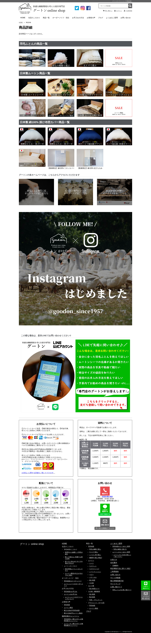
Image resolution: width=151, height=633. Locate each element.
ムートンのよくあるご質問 (121, 552)
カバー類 (91, 586)
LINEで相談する (105, 514)
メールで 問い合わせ (145, 595)
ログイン (118, 11)
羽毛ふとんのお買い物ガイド (121, 590)
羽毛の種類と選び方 (120, 549)
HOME (22, 18)
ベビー (91, 574)
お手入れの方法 (78, 18)
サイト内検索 (115, 578)
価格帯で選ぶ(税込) (95, 557)
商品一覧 (47, 18)
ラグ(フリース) (94, 569)
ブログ (100, 18)
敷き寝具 (92, 597)
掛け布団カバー (94, 588)
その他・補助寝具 (94, 591)
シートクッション (95, 572)
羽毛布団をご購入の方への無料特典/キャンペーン (73, 620)
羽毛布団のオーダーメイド (73, 581)
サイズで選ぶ (93, 552)
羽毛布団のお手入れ (70, 591)
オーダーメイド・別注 (60, 18)
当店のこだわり (34, 18)
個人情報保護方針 (117, 581)
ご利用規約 (114, 571)
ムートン (91, 560)
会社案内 (113, 563)
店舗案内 (115, 565)
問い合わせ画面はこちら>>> (105, 528)
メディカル (93, 577)
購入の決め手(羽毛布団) (72, 610)
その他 (91, 583)
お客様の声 (91, 18)
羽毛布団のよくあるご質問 (121, 546)
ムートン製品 (68, 607)
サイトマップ (115, 584)
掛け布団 (92, 580)
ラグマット (93, 566)
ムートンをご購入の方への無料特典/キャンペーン (73, 624)
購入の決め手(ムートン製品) (73, 613)
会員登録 (128, 11)
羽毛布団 (67, 605)
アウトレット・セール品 (96, 603)
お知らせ (113, 559)
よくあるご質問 (112, 18)
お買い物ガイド (116, 587)
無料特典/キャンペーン (70, 616)
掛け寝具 (92, 594)
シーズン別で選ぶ (95, 555)
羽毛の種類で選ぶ (95, 549)
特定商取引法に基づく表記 (120, 568)
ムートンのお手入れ (70, 594)
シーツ (91, 563)
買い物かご (107, 11)
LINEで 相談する (146, 585)
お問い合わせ (126, 18)
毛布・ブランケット (95, 600)
